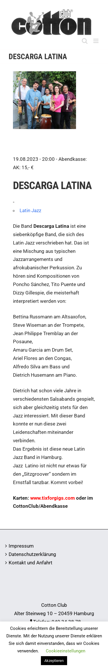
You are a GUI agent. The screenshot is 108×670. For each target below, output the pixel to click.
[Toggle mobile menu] (96, 41)
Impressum (21, 546)
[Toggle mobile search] (85, 41)
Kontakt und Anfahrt (30, 563)
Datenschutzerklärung (32, 554)
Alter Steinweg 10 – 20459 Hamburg (54, 613)
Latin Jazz (30, 210)
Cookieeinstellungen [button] (65, 651)
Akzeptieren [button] (54, 660)
